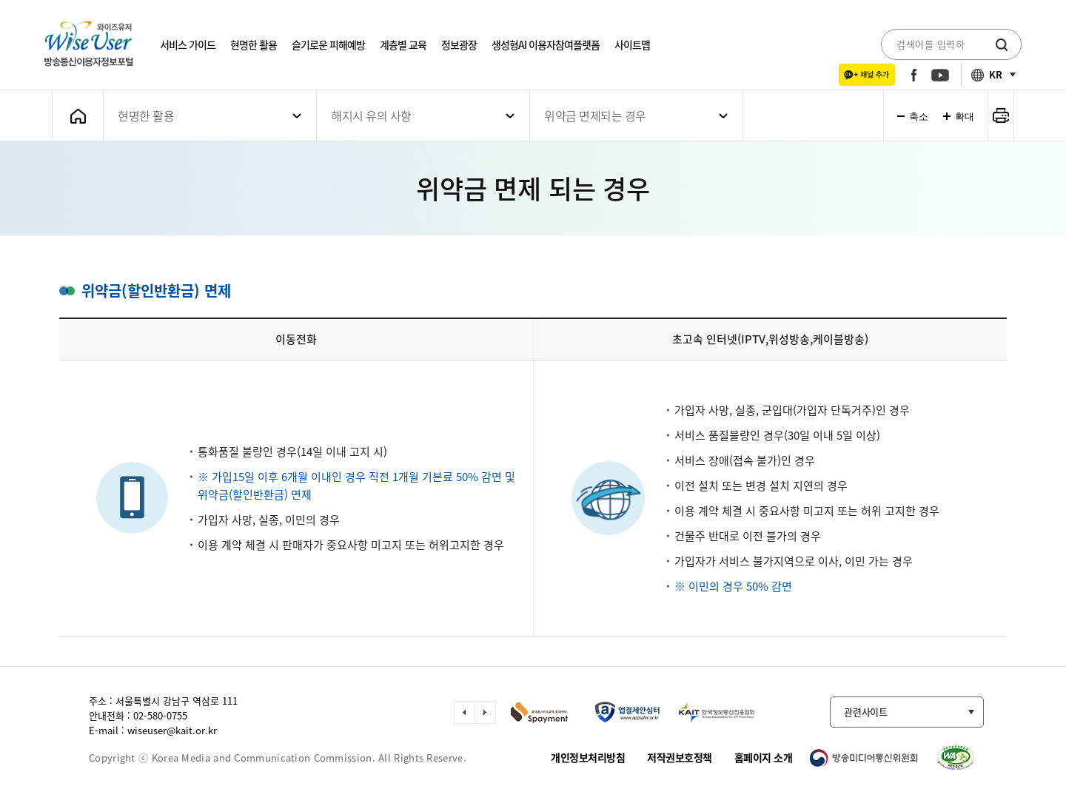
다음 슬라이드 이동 (485, 712)
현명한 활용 (253, 44)
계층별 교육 (403, 44)
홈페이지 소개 (763, 757)
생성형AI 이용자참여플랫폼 (546, 44)
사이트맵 (632, 44)
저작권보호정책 (679, 757)
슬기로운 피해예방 (328, 44)
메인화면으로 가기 (78, 115)
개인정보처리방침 (588, 757)
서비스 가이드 (187, 44)
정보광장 (459, 44)
